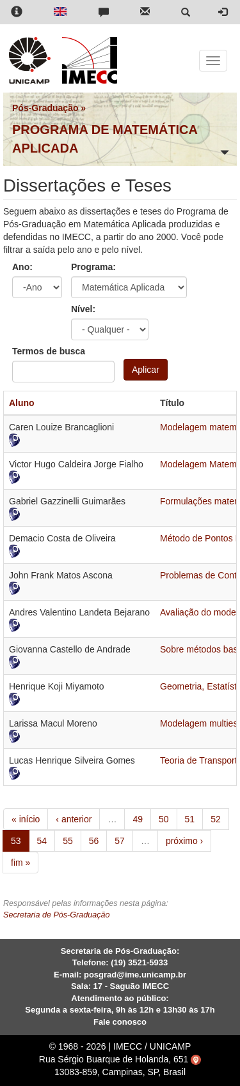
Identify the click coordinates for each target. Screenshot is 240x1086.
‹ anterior (74, 819)
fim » (20, 862)
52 (216, 819)
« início (26, 819)
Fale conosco (120, 1022)
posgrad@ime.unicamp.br (135, 974)
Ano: (22, 267)
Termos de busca (48, 351)
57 (120, 841)
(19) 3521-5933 (139, 962)
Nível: (83, 309)
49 (137, 819)
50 (164, 819)
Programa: (93, 267)
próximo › (184, 841)
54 (42, 841)
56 (94, 841)
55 (68, 841)
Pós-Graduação (45, 108)
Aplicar (145, 370)
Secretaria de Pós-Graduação (56, 914)
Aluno (22, 403)
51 (190, 819)
